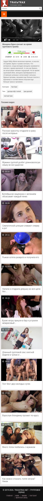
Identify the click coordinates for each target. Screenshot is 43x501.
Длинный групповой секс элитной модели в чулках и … (18, 353)
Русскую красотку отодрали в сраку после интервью (19, 131)
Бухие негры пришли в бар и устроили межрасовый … (20, 321)
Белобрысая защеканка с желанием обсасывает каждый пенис (19, 195)
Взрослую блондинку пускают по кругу (20, 415)
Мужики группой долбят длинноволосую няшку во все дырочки (21, 163)
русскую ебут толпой (14, 91)
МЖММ (24, 496)
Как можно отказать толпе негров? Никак (18, 480)
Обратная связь (22, 498)
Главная (9, 496)
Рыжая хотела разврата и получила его (20, 257)
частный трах (8, 96)
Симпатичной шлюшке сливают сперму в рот (20, 226)
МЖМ (17, 496)
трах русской (28, 91)
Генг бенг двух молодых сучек (16, 384)
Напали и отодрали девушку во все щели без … (21, 290)
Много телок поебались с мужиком (18, 447)
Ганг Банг (14, 87)
